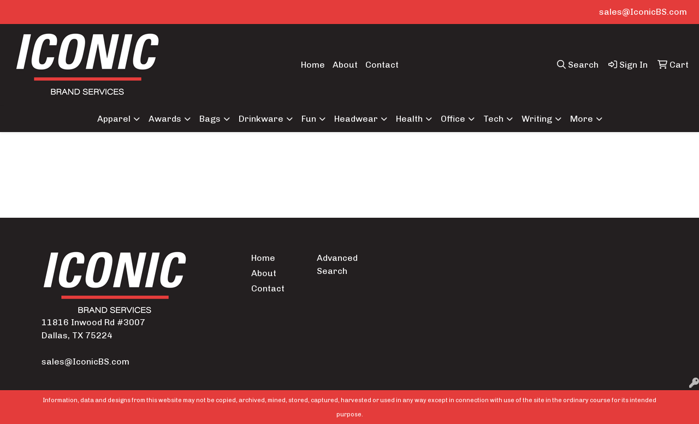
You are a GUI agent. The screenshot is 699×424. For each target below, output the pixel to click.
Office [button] (453, 119)
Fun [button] (308, 119)
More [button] (581, 119)
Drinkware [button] (261, 119)
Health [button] (409, 119)
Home (313, 64)
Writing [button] (537, 119)
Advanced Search (337, 264)
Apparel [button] (114, 119)
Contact (382, 64)
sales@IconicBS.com (643, 12)
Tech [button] (493, 119)
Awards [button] (165, 119)
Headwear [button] (356, 119)
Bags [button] (210, 119)
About (345, 64)
